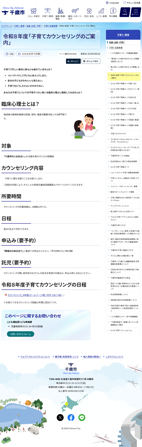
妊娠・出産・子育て (34, 25)
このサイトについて (115, 356)
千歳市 (13, 10)
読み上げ (75, 61)
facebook (71, 417)
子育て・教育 (19, 25)
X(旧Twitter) (60, 417)
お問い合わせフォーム (20, 334)
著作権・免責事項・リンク (66, 356)
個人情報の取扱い (92, 356)
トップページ (6, 25)
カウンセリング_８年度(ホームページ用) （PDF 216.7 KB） (36, 295)
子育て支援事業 (50, 25)
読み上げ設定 (92, 61)
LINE (81, 417)
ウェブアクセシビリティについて (35, 356)
